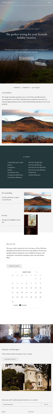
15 (35, 288)
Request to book (14, 266)
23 (40, 292)
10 (12, 288)
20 (26, 292)
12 (22, 288)
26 (22, 297)
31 (12, 302)
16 (40, 288)
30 (40, 297)
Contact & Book (26, 58)
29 (35, 297)
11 (17, 288)
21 (31, 292)
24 (12, 297)
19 (22, 292)
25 (17, 297)
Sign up (46, 404)
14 (31, 288)
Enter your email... (8, 404)
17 (12, 292)
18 (17, 292)
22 (35, 292)
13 (26, 288)
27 (26, 297)
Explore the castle (10, 359)
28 (31, 297)
